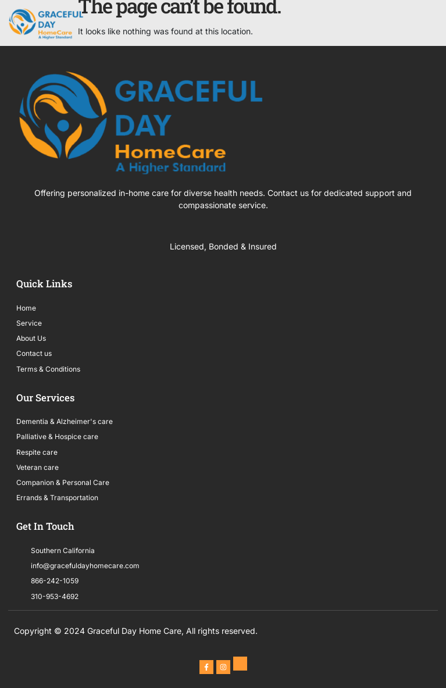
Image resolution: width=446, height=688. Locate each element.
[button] (436, 24)
